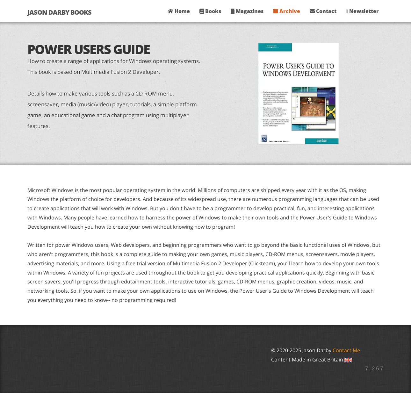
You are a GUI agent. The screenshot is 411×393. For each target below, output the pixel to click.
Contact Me (346, 350)
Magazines (247, 11)
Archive (286, 11)
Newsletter (362, 11)
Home (179, 11)
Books (210, 11)
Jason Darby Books (59, 12)
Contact (323, 11)
